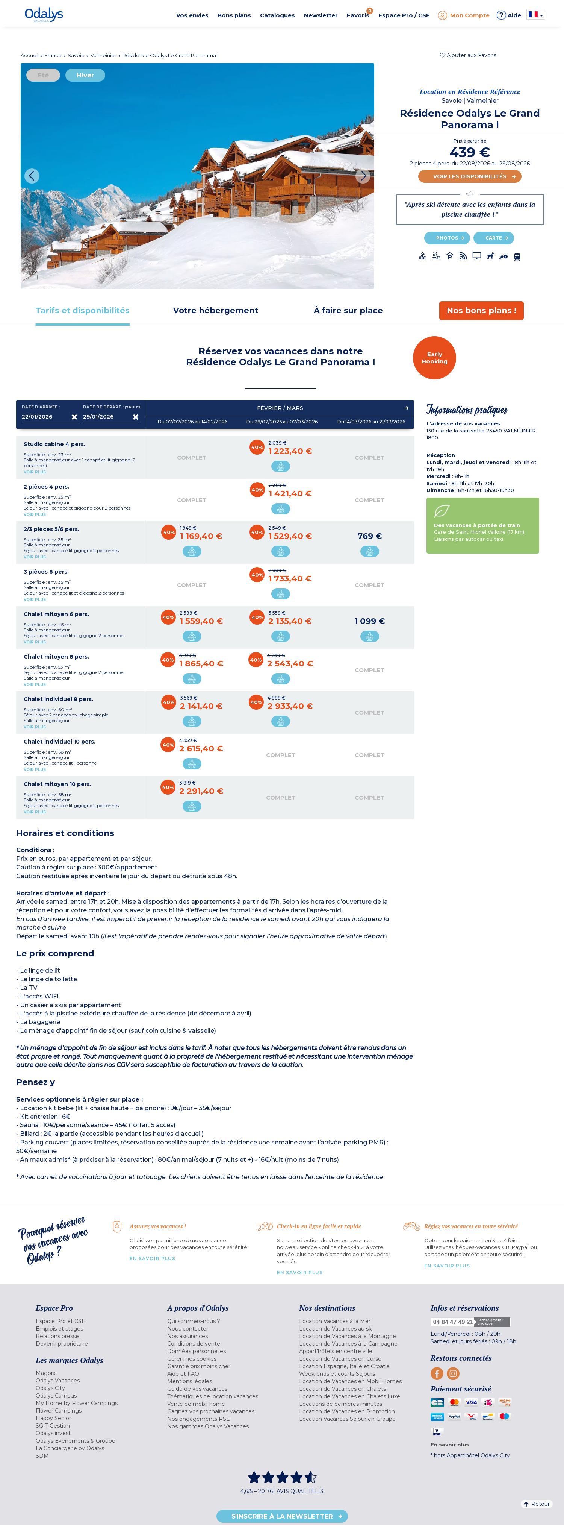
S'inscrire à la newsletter (282, 1516)
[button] (468, 55)
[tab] (82, 310)
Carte (493, 238)
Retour (537, 1504)
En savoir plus (152, 1258)
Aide (509, 15)
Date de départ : (112, 407)
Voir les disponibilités (470, 176)
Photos (447, 238)
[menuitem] (92, 1321)
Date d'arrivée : (41, 407)
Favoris (360, 13)
